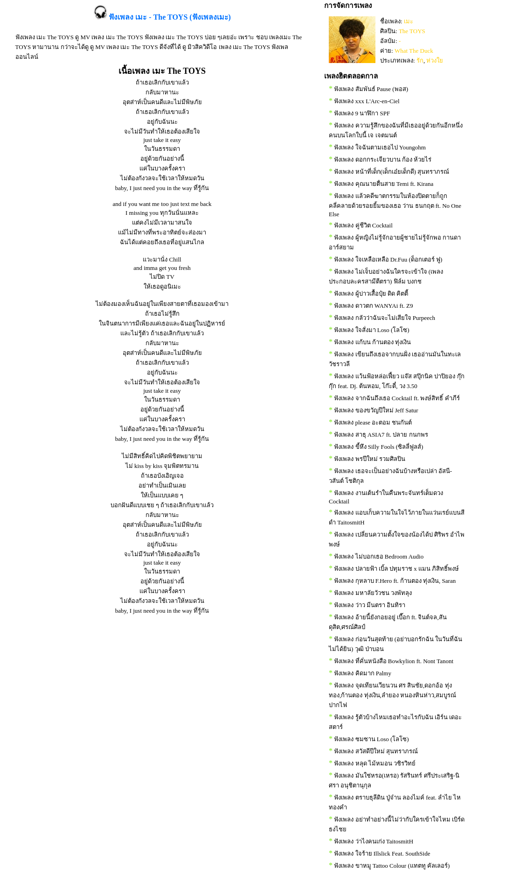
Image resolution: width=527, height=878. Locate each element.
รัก (419, 60)
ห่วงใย (434, 60)
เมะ (408, 21)
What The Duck (414, 50)
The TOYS (412, 31)
